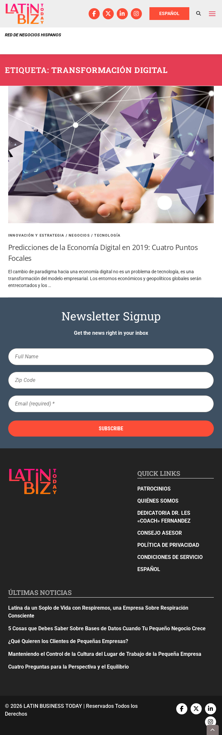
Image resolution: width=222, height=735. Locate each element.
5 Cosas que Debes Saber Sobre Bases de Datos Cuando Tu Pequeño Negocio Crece (107, 628)
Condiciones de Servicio (170, 557)
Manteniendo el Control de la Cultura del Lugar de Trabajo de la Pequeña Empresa (104, 654)
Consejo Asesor (159, 533)
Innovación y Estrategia (36, 235)
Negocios (79, 235)
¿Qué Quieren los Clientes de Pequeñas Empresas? (68, 641)
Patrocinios (154, 489)
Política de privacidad (168, 545)
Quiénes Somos (158, 501)
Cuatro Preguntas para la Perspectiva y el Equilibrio (68, 667)
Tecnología (107, 235)
